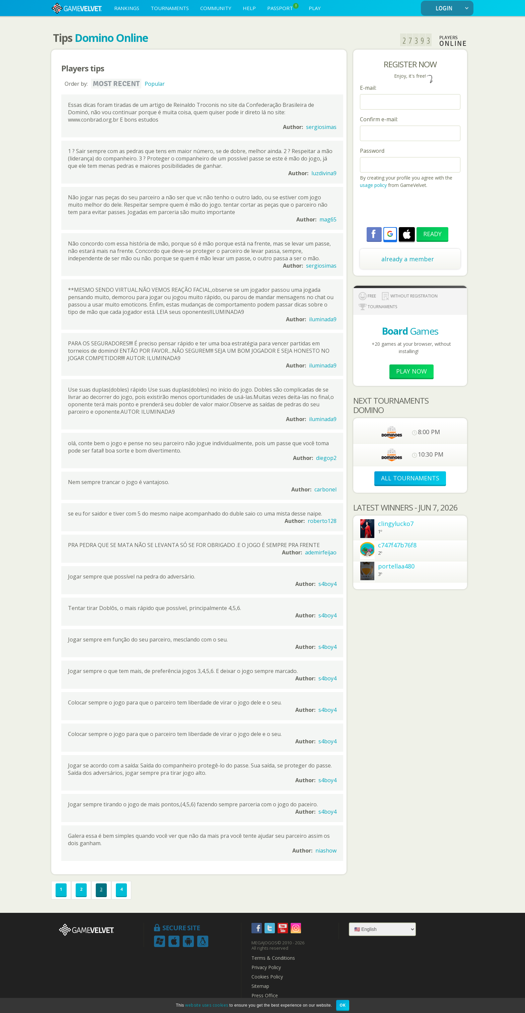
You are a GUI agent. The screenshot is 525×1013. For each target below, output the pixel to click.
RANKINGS (126, 8)
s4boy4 (327, 584)
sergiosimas (321, 127)
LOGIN (453, 8)
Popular (155, 83)
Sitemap (260, 986)
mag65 (327, 219)
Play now (411, 371)
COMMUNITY (215, 8)
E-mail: (368, 87)
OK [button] (343, 1005)
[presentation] (411, 209)
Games (410, 331)
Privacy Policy (266, 967)
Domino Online (111, 37)
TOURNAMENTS (170, 8)
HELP (249, 8)
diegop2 (326, 458)
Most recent (116, 83)
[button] (390, 234)
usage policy (373, 185)
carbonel (325, 489)
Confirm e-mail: (379, 119)
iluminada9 (322, 319)
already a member (407, 259)
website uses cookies (206, 1005)
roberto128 (322, 521)
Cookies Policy (267, 976)
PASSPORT (283, 7)
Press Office (264, 995)
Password (372, 150)
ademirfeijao (320, 552)
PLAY (315, 8)
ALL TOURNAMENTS (410, 478)
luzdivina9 (323, 173)
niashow (325, 850)
